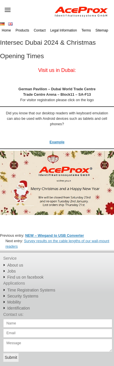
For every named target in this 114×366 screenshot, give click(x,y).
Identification (18, 308)
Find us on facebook (25, 277)
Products (22, 30)
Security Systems (22, 296)
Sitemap (102, 30)
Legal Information (63, 30)
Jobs (11, 271)
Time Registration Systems (31, 290)
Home (6, 30)
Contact (39, 30)
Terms (86, 30)
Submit (11, 357)
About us (15, 265)
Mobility (14, 302)
